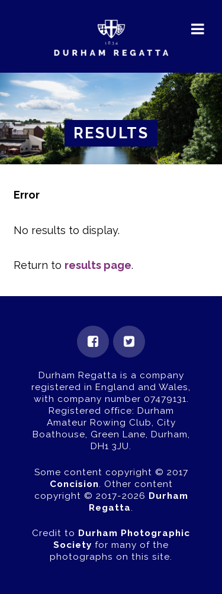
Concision (74, 484)
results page (98, 265)
